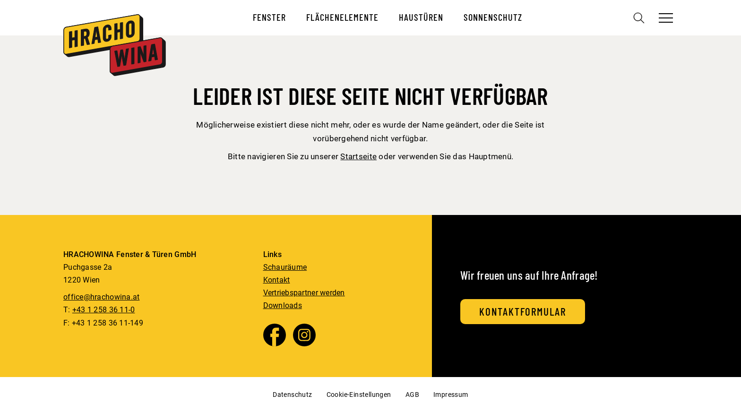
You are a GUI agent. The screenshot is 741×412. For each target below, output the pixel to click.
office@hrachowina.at (101, 296)
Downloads (282, 305)
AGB (412, 394)
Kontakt (276, 279)
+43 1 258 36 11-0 (103, 309)
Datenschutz (292, 394)
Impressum (450, 394)
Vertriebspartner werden (304, 292)
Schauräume (285, 267)
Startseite (358, 156)
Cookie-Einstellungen (359, 394)
